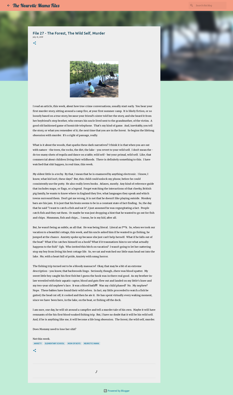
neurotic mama (91, 343)
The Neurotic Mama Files (36, 5)
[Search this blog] (210, 5)
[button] (34, 43)
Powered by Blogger (117, 390)
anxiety (38, 343)
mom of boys (74, 343)
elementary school (54, 343)
